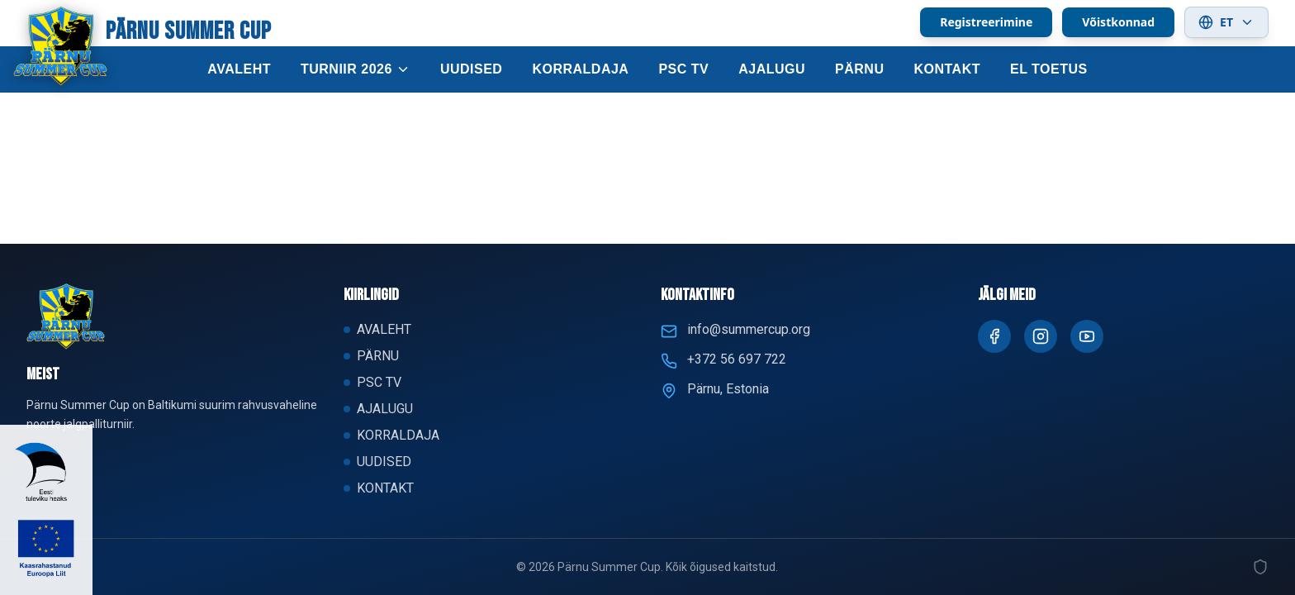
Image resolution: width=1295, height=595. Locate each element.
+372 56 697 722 (736, 359)
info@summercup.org (748, 329)
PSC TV (683, 69)
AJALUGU (771, 69)
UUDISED (471, 69)
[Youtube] (1086, 336)
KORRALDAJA (580, 69)
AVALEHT (239, 69)
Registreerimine (986, 22)
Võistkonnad (1118, 22)
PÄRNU (859, 69)
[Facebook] (994, 336)
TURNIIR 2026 (355, 69)
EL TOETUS (1049, 69)
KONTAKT (946, 69)
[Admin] (1260, 567)
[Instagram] (1040, 336)
